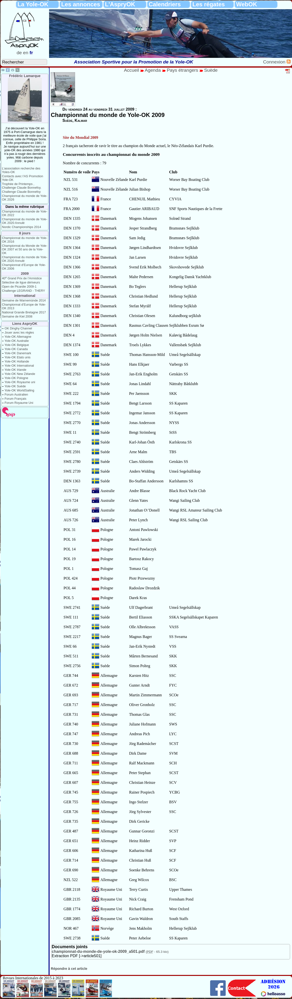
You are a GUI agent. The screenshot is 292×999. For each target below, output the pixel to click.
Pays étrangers (183, 70)
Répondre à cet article (69, 969)
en (25, 52)
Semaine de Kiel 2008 (17, 316)
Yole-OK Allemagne (17, 336)
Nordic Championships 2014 (21, 227)
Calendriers (165, 4)
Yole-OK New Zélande (19, 374)
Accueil (131, 70)
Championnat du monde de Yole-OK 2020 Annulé (24, 221)
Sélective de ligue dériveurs (21, 282)
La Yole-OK (32, 4)
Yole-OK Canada (16, 349)
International (24, 296)
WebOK (246, 4)
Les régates (208, 4)
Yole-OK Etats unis (17, 357)
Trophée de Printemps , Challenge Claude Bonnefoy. (21, 185)
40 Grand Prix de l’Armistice (22, 278)
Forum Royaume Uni (19, 403)
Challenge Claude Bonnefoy (21, 192)
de (19, 52)
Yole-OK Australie (16, 341)
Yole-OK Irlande (15, 369)
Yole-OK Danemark (17, 353)
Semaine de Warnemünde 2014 (24, 300)
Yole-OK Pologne (16, 378)
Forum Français (15, 398)
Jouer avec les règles (19, 332)
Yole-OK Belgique (16, 345)
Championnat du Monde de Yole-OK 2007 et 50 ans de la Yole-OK (24, 249)
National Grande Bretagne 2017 (24, 312)
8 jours (24, 233)
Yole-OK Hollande (16, 361)
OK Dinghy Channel (18, 328)
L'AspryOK (120, 4)
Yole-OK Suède (15, 386)
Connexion (275, 61)
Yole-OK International (19, 365)
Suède (210, 70)
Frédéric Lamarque (25, 76)
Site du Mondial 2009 (80, 137)
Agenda (153, 70)
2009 (25, 273)
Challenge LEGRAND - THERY (23, 290)
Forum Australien (16, 394)
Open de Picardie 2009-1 (19, 286)
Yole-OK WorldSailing (19, 390)
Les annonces (80, 4)
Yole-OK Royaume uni (19, 382)
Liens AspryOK (24, 324)
